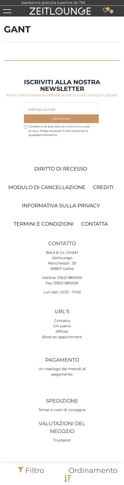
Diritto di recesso (60, 169)
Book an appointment (62, 337)
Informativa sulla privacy (61, 205)
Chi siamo (62, 326)
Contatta (94, 224)
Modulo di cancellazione (46, 187)
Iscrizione (61, 118)
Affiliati (62, 331)
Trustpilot (94, 2)
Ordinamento (91, 474)
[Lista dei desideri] (105, 10)
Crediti (103, 187)
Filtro (31, 470)
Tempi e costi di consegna (62, 409)
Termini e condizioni (44, 224)
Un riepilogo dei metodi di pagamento (62, 372)
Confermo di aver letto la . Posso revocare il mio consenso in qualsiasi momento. (59, 131)
